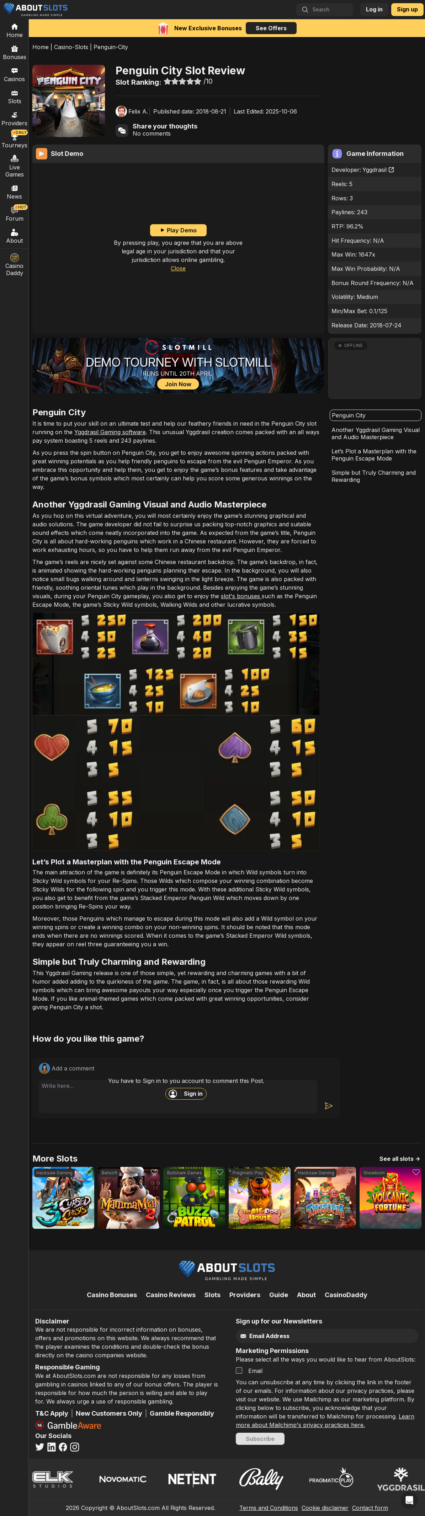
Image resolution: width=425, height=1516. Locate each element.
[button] (374, 368)
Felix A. (138, 111)
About (15, 236)
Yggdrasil (378, 169)
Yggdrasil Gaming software (110, 432)
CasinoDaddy (346, 1295)
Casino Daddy (15, 265)
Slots (15, 96)
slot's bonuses (241, 596)
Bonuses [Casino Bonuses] (14, 52)
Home (40, 47)
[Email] (315, 1336)
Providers (244, 1295)
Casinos (14, 74)
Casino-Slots (71, 47)
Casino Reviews (171, 1295)
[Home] (14, 30)
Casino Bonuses (112, 1295)
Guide (278, 1295)
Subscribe (260, 1438)
